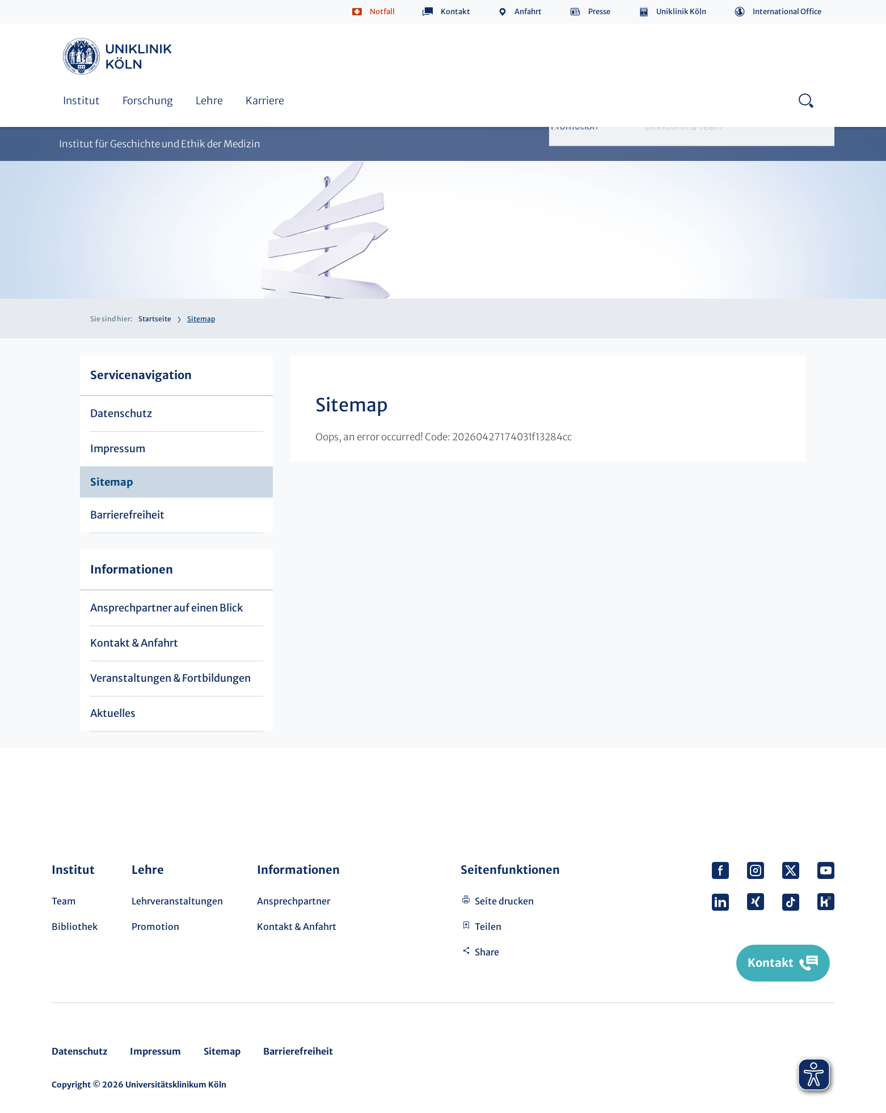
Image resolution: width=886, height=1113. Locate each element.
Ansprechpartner (293, 901)
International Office (787, 11)
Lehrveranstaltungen (177, 901)
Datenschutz (121, 413)
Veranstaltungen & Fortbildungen (170, 678)
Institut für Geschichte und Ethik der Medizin (159, 144)
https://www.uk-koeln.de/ (119, 56)
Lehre (209, 100)
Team (64, 901)
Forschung (148, 100)
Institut (81, 100)
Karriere (265, 100)
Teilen (488, 926)
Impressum (117, 448)
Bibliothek (75, 926)
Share (487, 952)
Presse (599, 11)
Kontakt (455, 11)
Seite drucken (504, 901)
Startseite (154, 319)
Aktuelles (113, 713)
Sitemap (111, 481)
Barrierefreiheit (127, 514)
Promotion (155, 926)
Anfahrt (528, 11)
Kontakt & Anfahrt (134, 642)
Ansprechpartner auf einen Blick (166, 607)
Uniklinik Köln (681, 11)
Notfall (382, 11)
